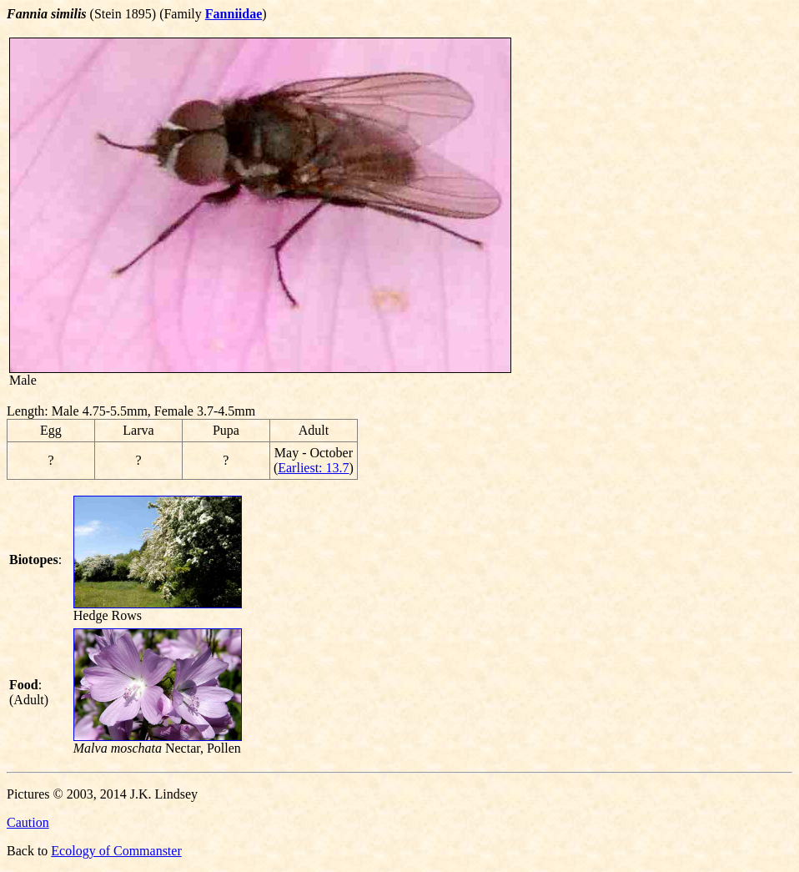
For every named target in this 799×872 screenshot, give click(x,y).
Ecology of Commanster (116, 851)
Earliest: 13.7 (313, 468)
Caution (28, 822)
